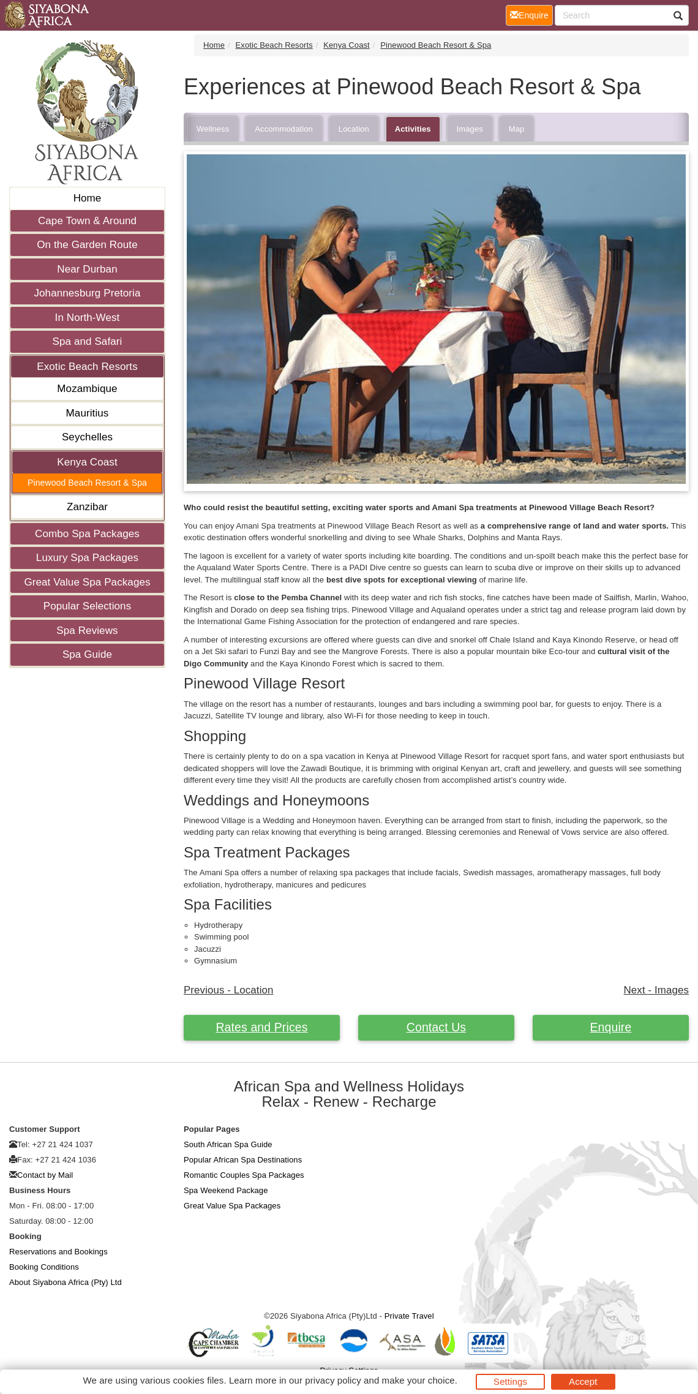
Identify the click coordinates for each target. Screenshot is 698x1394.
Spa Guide (87, 654)
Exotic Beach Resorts (87, 366)
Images (470, 129)
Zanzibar (87, 507)
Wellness (213, 129)
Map (517, 129)
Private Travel (409, 1316)
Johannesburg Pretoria (87, 293)
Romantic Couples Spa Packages (244, 1175)
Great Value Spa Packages (87, 582)
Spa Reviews (87, 630)
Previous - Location (229, 990)
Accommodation (284, 129)
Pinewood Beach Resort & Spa (87, 483)
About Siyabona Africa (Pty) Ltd (65, 1282)
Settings (510, 1381)
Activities (413, 129)
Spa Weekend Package (226, 1190)
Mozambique (87, 388)
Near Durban (87, 269)
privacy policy (333, 1380)
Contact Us (436, 1027)
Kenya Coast (87, 462)
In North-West (87, 317)
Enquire (611, 1027)
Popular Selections (87, 606)
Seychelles (87, 437)
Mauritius (87, 413)
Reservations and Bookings (58, 1251)
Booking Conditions (44, 1267)
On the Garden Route (87, 245)
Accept (583, 1381)
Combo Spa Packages (87, 534)
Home (87, 198)
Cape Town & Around (87, 221)
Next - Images (656, 990)
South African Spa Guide (228, 1144)
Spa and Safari (87, 341)
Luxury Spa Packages (87, 557)
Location (354, 129)
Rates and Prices (261, 1027)
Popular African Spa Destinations (243, 1159)
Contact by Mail (45, 1175)
